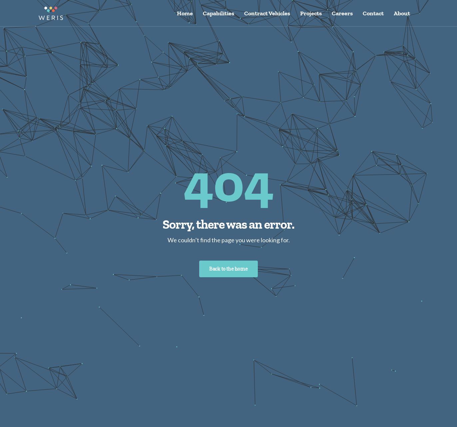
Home (185, 13)
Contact (373, 13)
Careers (342, 13)
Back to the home (228, 269)
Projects (311, 13)
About (402, 13)
